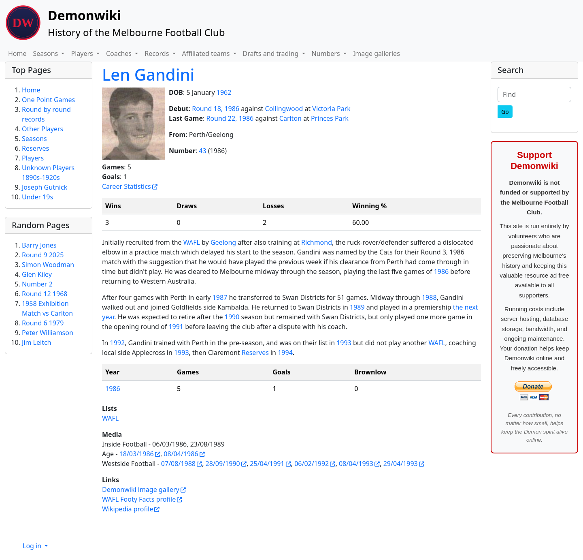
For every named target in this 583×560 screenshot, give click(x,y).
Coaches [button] (119, 53)
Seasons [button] (46, 53)
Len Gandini (148, 74)
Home (17, 53)
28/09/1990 (223, 463)
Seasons (34, 138)
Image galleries (376, 53)
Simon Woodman (48, 264)
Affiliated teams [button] (207, 53)
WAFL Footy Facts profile (139, 499)
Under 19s (37, 196)
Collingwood (284, 108)
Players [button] (82, 53)
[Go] (505, 111)
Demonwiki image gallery (140, 489)
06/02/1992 (311, 463)
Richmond (316, 242)
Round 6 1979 (43, 322)
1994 (285, 352)
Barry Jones (39, 245)
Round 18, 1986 (215, 108)
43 (202, 150)
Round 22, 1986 (229, 118)
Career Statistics (126, 186)
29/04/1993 (400, 463)
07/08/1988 (178, 463)
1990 (232, 316)
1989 (357, 307)
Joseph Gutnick (44, 187)
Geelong (223, 242)
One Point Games (48, 99)
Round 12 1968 (44, 293)
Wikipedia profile (127, 508)
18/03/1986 (136, 453)
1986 (441, 271)
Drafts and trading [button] (271, 53)
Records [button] (157, 53)
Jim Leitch (36, 342)
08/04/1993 (356, 463)
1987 (220, 297)
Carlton (290, 118)
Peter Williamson (47, 332)
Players (33, 158)
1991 (175, 326)
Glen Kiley (37, 274)
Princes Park (330, 118)
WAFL (191, 242)
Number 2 (37, 284)
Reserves (255, 352)
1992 (117, 342)
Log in (33, 545)
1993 (343, 342)
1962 (224, 92)
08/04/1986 (181, 453)
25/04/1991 (267, 463)
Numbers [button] (327, 53)
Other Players (42, 128)
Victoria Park (331, 108)
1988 (429, 297)
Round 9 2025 (43, 254)
